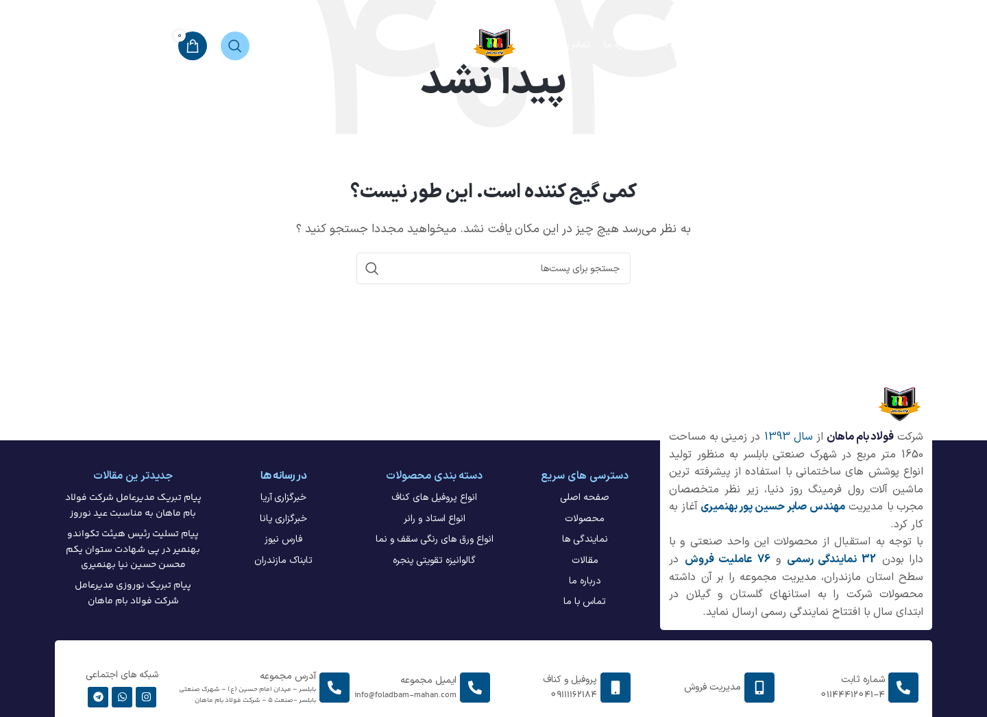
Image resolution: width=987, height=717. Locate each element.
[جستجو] (235, 46)
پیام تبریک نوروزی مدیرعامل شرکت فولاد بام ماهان (133, 593)
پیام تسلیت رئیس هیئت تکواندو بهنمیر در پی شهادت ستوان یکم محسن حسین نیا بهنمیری (133, 550)
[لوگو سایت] (494, 45)
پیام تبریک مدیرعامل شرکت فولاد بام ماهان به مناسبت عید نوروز (133, 505)
